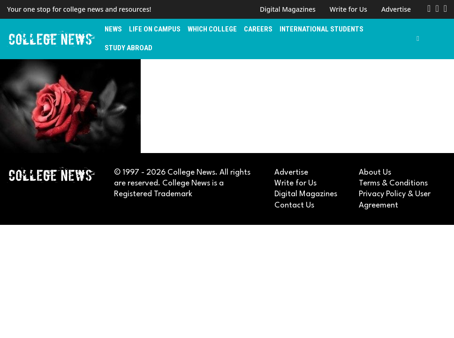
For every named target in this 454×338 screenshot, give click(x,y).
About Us (375, 173)
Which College (212, 29)
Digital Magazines (288, 9)
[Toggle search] (418, 39)
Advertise (396, 9)
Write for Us (348, 9)
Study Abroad (128, 48)
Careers (258, 29)
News (113, 29)
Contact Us (294, 205)
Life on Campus (155, 29)
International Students (321, 29)
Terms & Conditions (393, 183)
